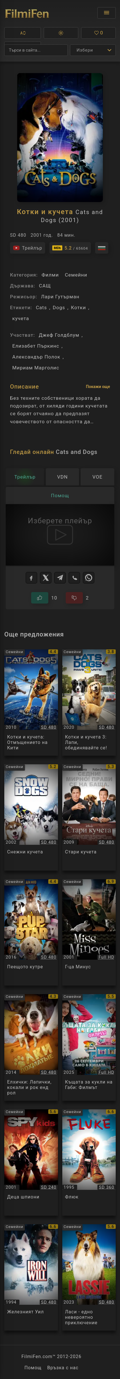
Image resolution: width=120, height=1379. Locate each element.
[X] (45, 577)
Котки (78, 307)
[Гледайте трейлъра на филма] (27, 248)
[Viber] (74, 577)
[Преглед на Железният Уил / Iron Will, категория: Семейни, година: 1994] (31, 1277)
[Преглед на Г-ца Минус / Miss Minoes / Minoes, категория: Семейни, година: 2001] (89, 932)
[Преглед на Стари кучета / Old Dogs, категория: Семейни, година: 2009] (89, 817)
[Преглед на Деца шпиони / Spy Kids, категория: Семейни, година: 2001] (31, 1162)
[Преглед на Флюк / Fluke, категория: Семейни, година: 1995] (89, 1162)
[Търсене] (36, 50)
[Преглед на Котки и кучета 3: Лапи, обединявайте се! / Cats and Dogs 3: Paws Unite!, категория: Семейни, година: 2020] (89, 702)
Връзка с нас (62, 1367)
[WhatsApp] (88, 577)
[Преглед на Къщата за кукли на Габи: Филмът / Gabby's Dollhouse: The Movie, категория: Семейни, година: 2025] (89, 1047)
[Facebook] (31, 577)
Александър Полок (36, 357)
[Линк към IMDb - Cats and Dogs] (70, 248)
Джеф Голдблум (59, 335)
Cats (41, 307)
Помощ (32, 1367)
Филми (50, 275)
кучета (20, 318)
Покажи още (98, 386)
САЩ (45, 286)
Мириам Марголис (35, 368)
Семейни (76, 275)
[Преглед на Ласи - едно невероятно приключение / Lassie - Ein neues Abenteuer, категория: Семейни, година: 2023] (89, 1277)
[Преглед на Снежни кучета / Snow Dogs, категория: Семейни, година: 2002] (31, 817)
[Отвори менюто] (106, 13)
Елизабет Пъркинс (35, 346)
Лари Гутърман (60, 296)
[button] (22, 33)
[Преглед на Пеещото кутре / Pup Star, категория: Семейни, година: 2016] (31, 932)
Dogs (59, 307)
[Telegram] (60, 577)
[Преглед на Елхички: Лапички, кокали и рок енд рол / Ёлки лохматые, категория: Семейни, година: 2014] (31, 1047)
